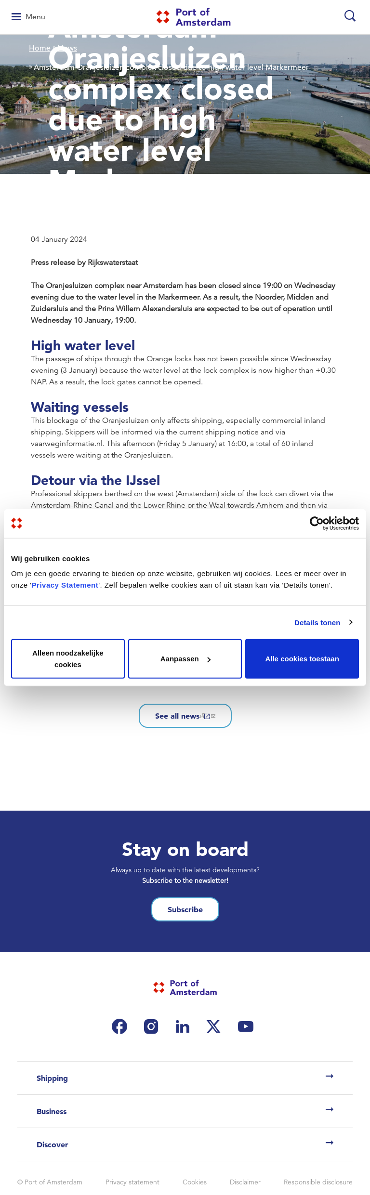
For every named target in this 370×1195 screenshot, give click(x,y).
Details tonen (317, 622)
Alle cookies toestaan (302, 659)
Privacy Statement (65, 585)
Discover (52, 1144)
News (67, 48)
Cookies (195, 1182)
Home (40, 48)
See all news (185, 716)
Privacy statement (132, 1182)
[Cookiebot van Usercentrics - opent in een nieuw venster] (317, 523)
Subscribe (185, 909)
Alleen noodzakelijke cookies (68, 659)
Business (51, 1111)
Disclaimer (245, 1182)
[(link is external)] (122, 1026)
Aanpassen (185, 659)
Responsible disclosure (318, 1182)
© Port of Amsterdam (49, 1182)
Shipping (52, 1078)
